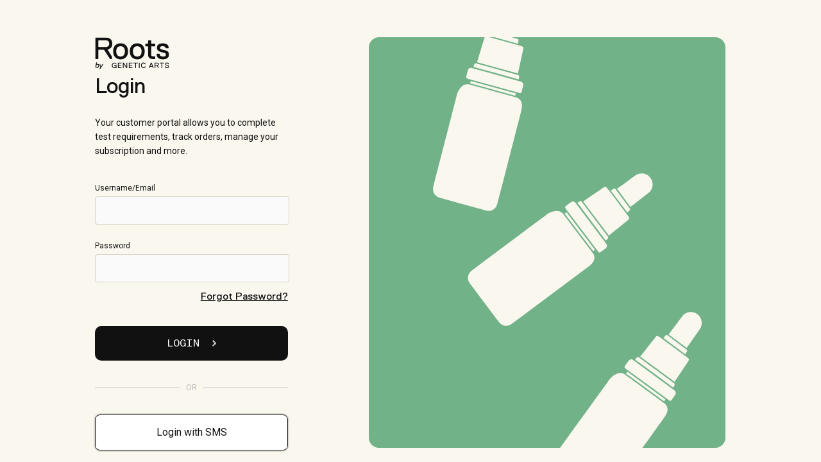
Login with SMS (192, 432)
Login (191, 343)
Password (191, 261)
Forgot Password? (244, 296)
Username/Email (191, 204)
